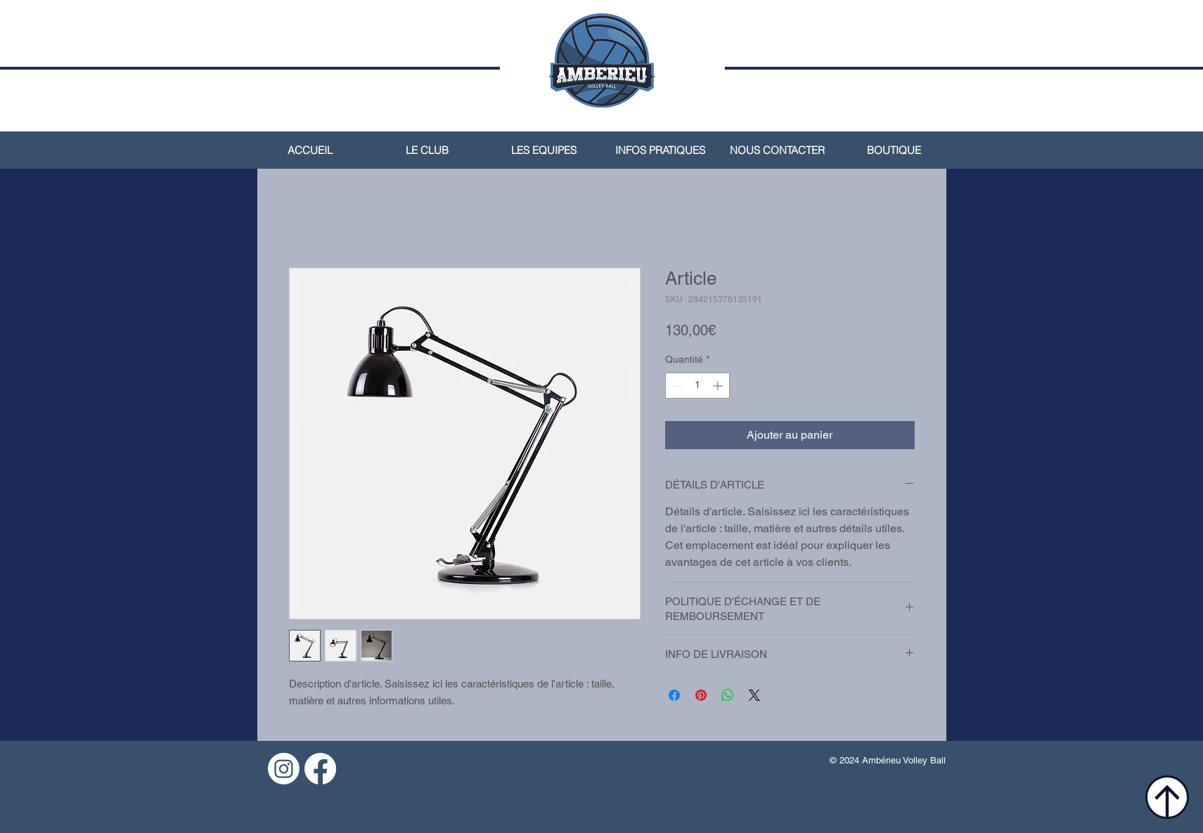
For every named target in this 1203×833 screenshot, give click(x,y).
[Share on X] (754, 695)
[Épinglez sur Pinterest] (701, 695)
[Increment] (719, 385)
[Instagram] (284, 768)
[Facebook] (320, 768)
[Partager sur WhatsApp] (727, 695)
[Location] (1167, 797)
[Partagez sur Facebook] (674, 695)
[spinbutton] (697, 385)
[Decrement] (676, 385)
